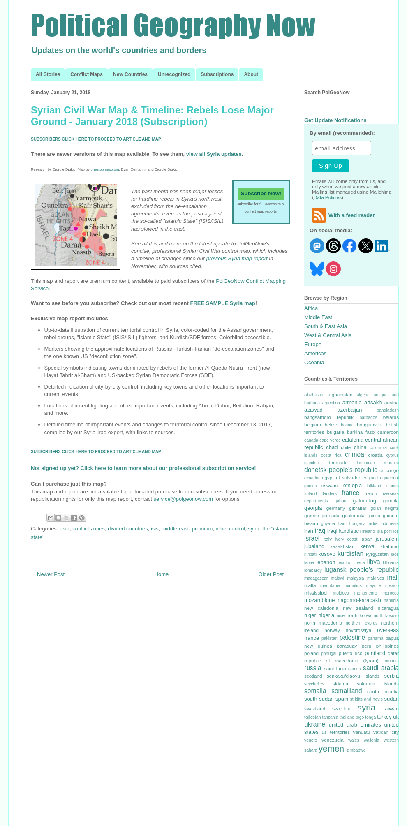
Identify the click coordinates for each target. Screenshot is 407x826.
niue (341, 615)
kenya (367, 546)
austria (391, 402)
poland (311, 653)
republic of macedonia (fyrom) (341, 660)
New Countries (130, 74)
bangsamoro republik (329, 417)
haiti (342, 523)
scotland (313, 675)
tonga (370, 717)
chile (346, 447)
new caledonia (321, 608)
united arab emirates (355, 725)
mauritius (353, 585)
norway (332, 630)
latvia (309, 562)
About (251, 74)
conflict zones (88, 528)
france (350, 492)
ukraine (314, 724)
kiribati (310, 554)
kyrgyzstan (377, 554)
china (360, 447)
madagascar (316, 578)
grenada (330, 515)
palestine (352, 637)
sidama (340, 683)
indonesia (390, 523)
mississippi (316, 592)
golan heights (384, 508)
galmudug (364, 500)
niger (310, 615)
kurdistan (350, 553)
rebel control (230, 528)
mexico (392, 585)
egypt (328, 477)
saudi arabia (381, 667)
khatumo (389, 546)
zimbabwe (356, 750)
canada (311, 440)
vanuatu (361, 732)
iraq (320, 530)
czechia (311, 462)
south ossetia (383, 691)
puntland (375, 653)
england (370, 478)
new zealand (358, 608)
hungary (357, 523)
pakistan (329, 638)
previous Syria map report (237, 258)
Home (162, 574)
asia (64, 528)
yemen (331, 748)
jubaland (314, 546)
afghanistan (340, 394)
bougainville (369, 424)
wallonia (371, 740)
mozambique (319, 600)
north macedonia (323, 622)
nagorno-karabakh (359, 600)
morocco (390, 593)
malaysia (355, 578)
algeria (363, 395)
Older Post (271, 574)
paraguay (347, 645)
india (373, 523)
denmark (337, 462)
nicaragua (388, 608)
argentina (331, 402)
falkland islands (382, 486)
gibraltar (357, 508)
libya (373, 561)
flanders (329, 493)
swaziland (314, 708)
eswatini (330, 485)
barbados (368, 417)
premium (202, 528)
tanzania (330, 717)
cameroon (388, 432)
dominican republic (377, 462)
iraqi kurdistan (344, 531)
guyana (328, 523)
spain (341, 699)
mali (393, 577)
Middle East (318, 317)
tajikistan (312, 717)
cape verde (330, 440)
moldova (341, 593)
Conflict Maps (86, 74)
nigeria (326, 615)
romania (391, 661)
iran (308, 531)
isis (155, 528)
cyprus (392, 455)
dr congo (389, 470)
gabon (340, 501)
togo (360, 717)
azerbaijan (350, 410)
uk (396, 717)
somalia (315, 690)
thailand (347, 717)
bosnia (347, 425)
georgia (313, 508)
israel (311, 538)
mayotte (373, 585)
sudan (391, 699)
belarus (391, 417)
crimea (354, 454)
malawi (337, 578)
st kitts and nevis (366, 699)
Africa (311, 308)
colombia (378, 447)
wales (353, 740)
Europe (312, 344)
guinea (373, 516)
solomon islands (378, 683)
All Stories (48, 74)
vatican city (386, 732)
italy (327, 538)
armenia (352, 402)
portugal (329, 653)
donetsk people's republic (340, 469)
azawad (313, 410)
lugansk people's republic (361, 569)
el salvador (348, 477)
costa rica (331, 455)
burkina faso (361, 432)
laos (395, 554)
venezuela (332, 740)
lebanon (325, 562)
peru (366, 645)
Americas (315, 353)
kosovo (327, 554)
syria (253, 528)
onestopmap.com (105, 169)
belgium (312, 424)
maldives (375, 578)
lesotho (345, 562)
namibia (391, 600)
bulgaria (336, 432)
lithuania (391, 562)
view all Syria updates (214, 154)
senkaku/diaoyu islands (353, 675)
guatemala (353, 515)
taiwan (391, 709)
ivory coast (346, 539)
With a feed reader (342, 215)
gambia (391, 500)
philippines (387, 645)
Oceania (314, 362)
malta (310, 585)
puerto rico (351, 653)
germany (335, 508)
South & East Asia (325, 326)
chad (332, 447)
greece (311, 515)
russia (312, 667)
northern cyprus (361, 623)
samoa (354, 668)
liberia (359, 562)
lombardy (313, 570)
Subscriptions (217, 74)
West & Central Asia (328, 335)
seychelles (314, 684)
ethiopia (352, 485)
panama (376, 638)
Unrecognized (174, 74)
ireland (368, 531)
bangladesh (388, 410)
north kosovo (386, 615)
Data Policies (328, 197)
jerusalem (387, 539)
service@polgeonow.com (183, 499)
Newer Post (51, 574)
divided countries (128, 528)
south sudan (319, 699)
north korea (359, 615)
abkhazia (314, 394)
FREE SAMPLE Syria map (222, 303)
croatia (375, 455)
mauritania (330, 585)
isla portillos (387, 531)
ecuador (312, 478)
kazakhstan (342, 546)
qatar (393, 653)
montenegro (365, 593)
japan (366, 538)
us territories (336, 732)
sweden (341, 709)
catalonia (352, 440)
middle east (175, 528)
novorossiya (358, 630)
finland (310, 493)
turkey (384, 717)
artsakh (373, 402)
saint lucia (335, 668)
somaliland (346, 690)
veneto (310, 740)
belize (331, 424)
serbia (391, 676)
